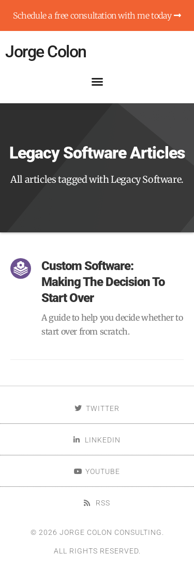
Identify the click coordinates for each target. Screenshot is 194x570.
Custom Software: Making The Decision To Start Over (103, 282)
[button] (97, 81)
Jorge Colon (45, 51)
